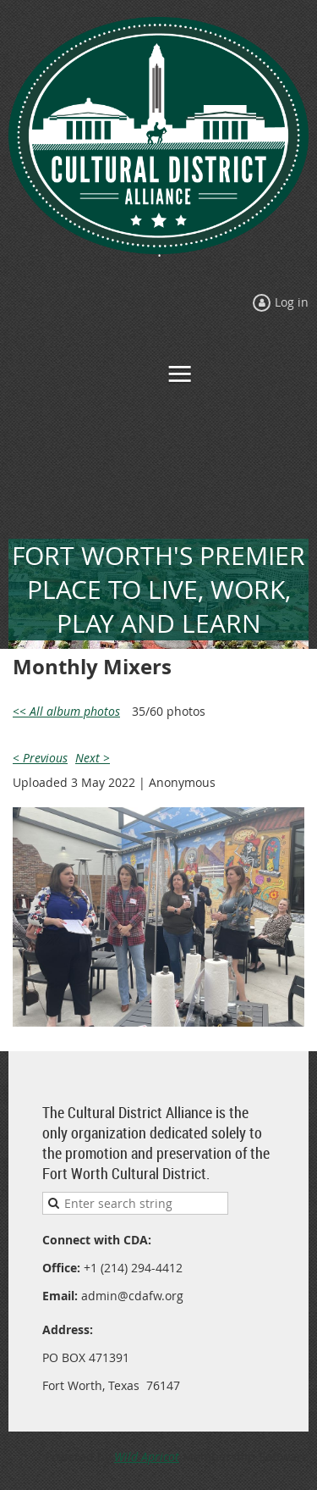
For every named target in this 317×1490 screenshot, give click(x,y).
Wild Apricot (146, 1456)
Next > (92, 758)
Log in (292, 302)
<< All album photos (66, 711)
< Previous (40, 758)
